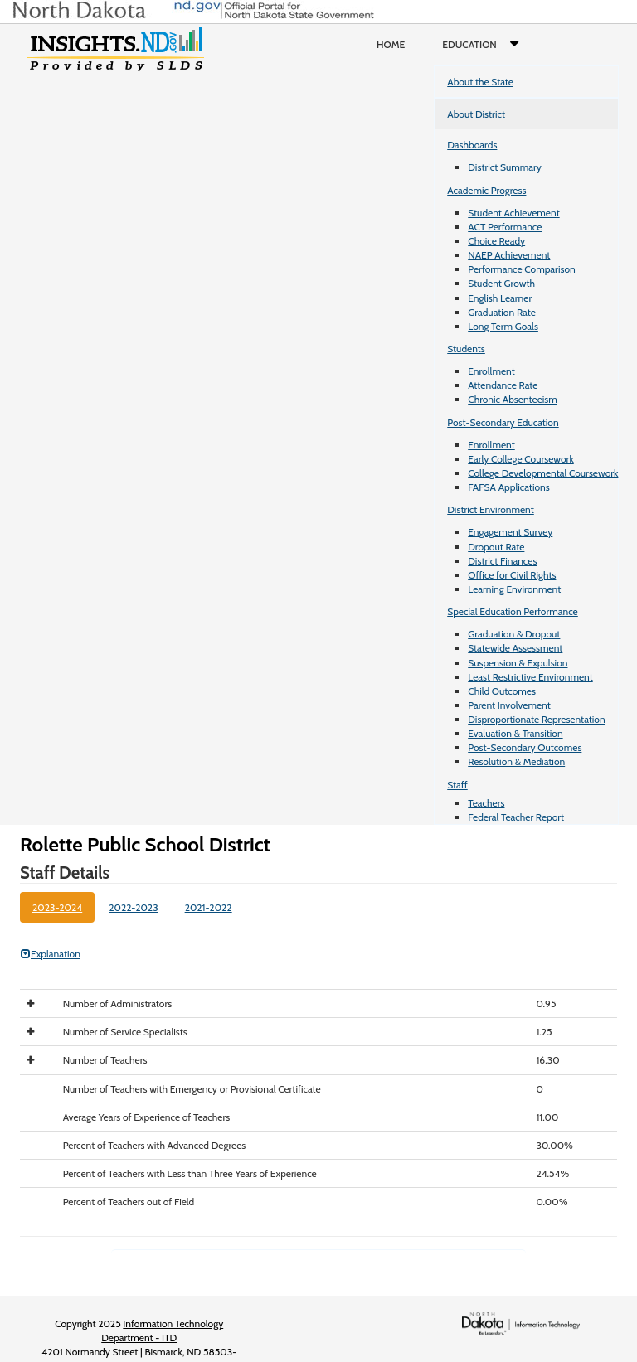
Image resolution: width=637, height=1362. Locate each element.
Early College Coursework (521, 459)
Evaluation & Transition (515, 733)
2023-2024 (57, 907)
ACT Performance (505, 227)
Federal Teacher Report (516, 817)
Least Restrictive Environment (530, 677)
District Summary (505, 167)
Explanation (50, 954)
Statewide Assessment (515, 648)
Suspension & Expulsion (517, 663)
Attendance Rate (502, 385)
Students (466, 348)
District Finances (502, 561)
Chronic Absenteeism (512, 399)
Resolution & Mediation (516, 761)
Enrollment (491, 371)
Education (484, 44)
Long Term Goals (503, 326)
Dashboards (472, 144)
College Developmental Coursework (543, 473)
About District (476, 114)
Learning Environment (514, 589)
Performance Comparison (522, 269)
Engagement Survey (510, 532)
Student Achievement (513, 212)
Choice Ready (496, 241)
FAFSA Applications (509, 487)
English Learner (500, 298)
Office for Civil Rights (512, 575)
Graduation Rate (502, 312)
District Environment (490, 509)
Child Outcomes (502, 691)
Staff (457, 784)
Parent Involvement (509, 705)
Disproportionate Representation (536, 719)
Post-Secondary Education (502, 422)
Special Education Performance (512, 611)
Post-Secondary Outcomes (524, 747)
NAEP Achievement (509, 255)
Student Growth (501, 283)
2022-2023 (133, 907)
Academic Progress (486, 190)
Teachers (486, 803)
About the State (480, 81)
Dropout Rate (496, 546)
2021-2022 (208, 907)
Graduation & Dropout (514, 634)
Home (391, 44)
